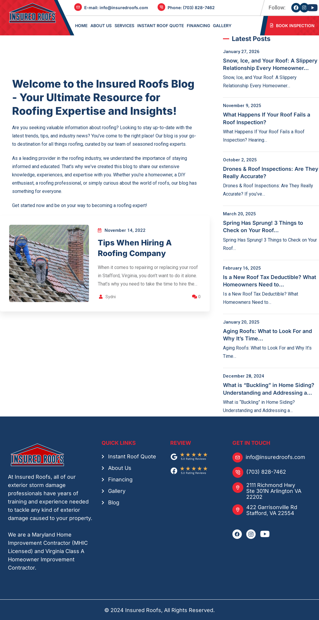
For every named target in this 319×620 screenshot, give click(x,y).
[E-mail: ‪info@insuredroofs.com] (78, 7)
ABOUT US (101, 25)
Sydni (111, 297)
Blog (113, 502)
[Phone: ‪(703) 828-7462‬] (161, 7)
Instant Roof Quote (160, 25)
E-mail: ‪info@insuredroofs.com (116, 7)
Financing (120, 479)
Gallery (116, 490)
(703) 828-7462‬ (266, 471)
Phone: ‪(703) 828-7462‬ (191, 7)
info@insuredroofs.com (275, 456)
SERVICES (124, 25)
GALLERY (222, 25)
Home (81, 25)
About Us (119, 467)
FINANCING (198, 25)
